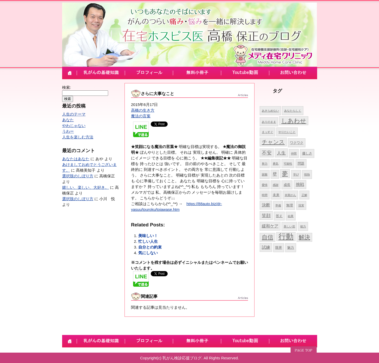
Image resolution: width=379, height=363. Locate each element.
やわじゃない (74, 125)
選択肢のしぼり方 (77, 176)
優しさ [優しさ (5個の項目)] (307, 153)
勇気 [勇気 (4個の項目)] (275, 163)
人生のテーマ (74, 114)
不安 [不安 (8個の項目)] (267, 153)
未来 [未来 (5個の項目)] (276, 195)
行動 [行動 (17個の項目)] (285, 236)
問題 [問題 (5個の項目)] (301, 163)
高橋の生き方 (142, 110)
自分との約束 (150, 247)
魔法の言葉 (141, 116)
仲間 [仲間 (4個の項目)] (294, 153)
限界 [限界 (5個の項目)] (278, 248)
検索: (66, 87)
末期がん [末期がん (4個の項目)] (290, 195)
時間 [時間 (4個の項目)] (264, 195)
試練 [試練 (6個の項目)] (266, 247)
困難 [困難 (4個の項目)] (264, 174)
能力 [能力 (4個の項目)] (303, 226)
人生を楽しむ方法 (77, 137)
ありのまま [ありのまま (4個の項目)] (269, 121)
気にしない (148, 253)
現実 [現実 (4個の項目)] (301, 205)
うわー (68, 131)
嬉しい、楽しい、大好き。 (85, 187)
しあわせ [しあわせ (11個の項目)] (293, 120)
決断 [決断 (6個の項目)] (266, 205)
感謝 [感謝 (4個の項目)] (275, 184)
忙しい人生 (148, 241)
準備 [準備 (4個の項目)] (278, 205)
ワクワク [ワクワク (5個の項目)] (296, 143)
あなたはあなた (75, 159)
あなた (68, 120)
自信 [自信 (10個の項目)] (267, 237)
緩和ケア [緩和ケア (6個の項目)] (270, 226)
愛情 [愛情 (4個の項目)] (264, 184)
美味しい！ (148, 235)
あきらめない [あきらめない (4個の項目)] (270, 110)
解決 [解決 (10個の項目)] (304, 237)
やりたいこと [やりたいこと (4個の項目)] (287, 131)
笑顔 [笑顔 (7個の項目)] (266, 215)
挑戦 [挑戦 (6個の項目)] (300, 184)
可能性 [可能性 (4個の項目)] (288, 163)
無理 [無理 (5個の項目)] (289, 205)
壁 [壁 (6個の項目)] (275, 174)
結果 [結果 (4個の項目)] (290, 216)
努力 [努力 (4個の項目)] (264, 163)
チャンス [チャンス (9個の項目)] (273, 142)
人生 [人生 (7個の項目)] (281, 153)
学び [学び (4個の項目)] (296, 174)
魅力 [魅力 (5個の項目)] (290, 248)
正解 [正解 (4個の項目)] (304, 195)
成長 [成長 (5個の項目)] (287, 185)
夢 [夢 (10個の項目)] (285, 173)
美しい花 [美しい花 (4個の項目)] (289, 226)
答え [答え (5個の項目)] (279, 216)
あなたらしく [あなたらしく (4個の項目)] (292, 110)
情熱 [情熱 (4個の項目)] (307, 174)
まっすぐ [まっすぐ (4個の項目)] (267, 131)
